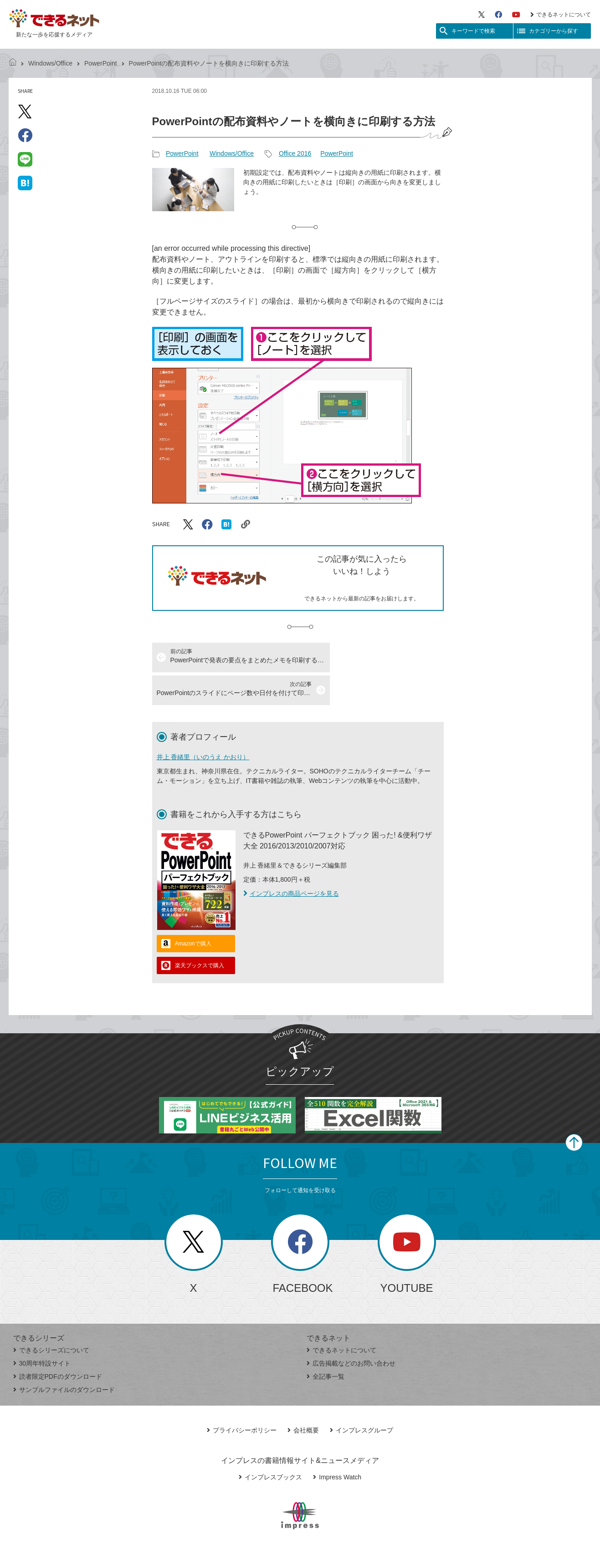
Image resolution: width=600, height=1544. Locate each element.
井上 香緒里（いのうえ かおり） (203, 724)
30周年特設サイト (42, 1330)
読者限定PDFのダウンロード (57, 1343)
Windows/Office (50, 63)
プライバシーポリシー (242, 1397)
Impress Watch (337, 1444)
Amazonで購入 (193, 911)
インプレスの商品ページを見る (291, 860)
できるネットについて (560, 14)
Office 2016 (295, 153)
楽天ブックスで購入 (199, 932)
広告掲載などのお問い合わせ (351, 1330)
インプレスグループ (361, 1397)
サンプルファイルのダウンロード (64, 1357)
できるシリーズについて (51, 1317)
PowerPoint (100, 63)
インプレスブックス (270, 1444)
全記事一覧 (325, 1343)
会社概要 (303, 1397)
